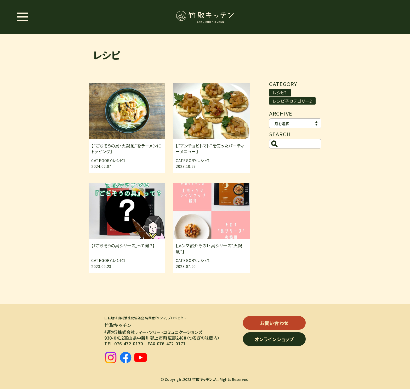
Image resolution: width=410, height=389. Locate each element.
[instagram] (110, 357)
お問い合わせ (274, 322)
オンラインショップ (274, 339)
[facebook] (125, 357)
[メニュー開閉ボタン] (22, 17)
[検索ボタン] (274, 144)
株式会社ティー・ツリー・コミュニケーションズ (160, 332)
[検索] (295, 144)
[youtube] (140, 357)
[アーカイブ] (295, 123)
